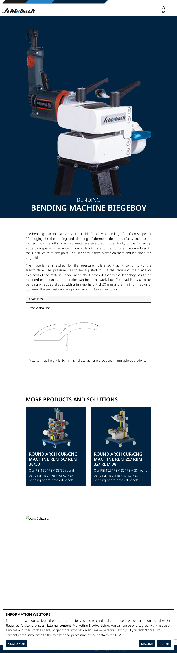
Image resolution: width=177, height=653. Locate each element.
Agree (164, 644)
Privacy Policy (35, 594)
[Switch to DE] (163, 12)
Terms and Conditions (41, 599)
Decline (147, 644)
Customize (16, 644)
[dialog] (88, 629)
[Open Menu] (170, 10)
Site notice (33, 589)
